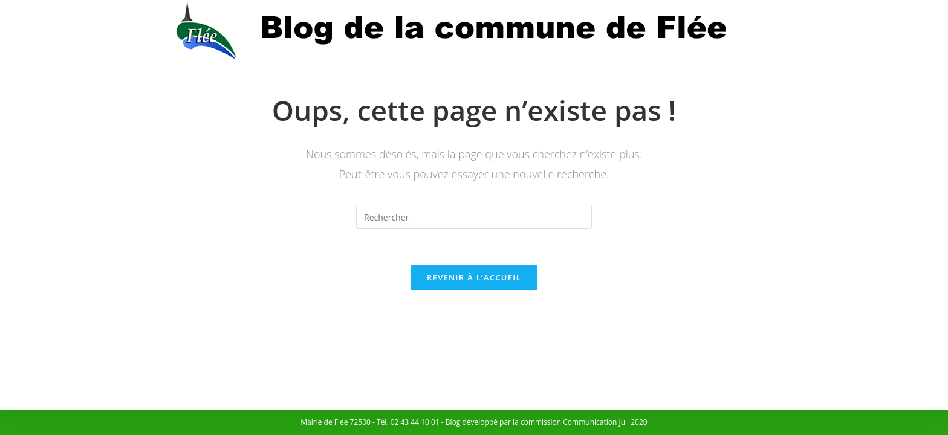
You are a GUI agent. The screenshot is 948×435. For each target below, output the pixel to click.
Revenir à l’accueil (474, 277)
